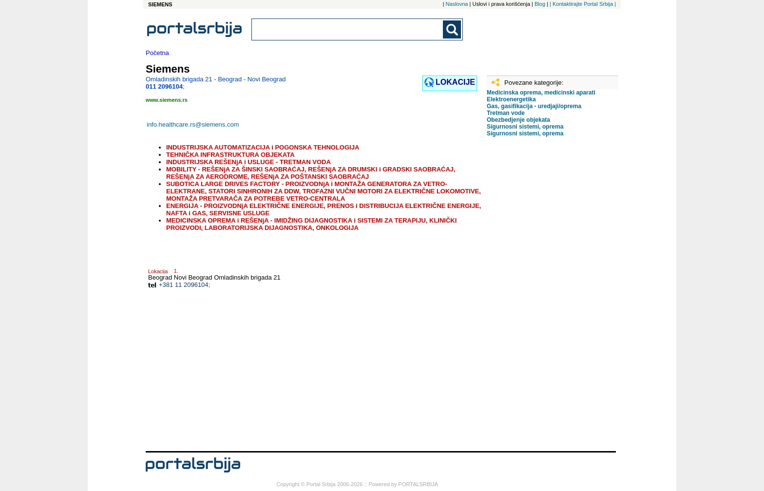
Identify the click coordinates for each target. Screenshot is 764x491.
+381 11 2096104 (184, 284)
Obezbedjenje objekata (518, 119)
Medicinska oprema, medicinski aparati (541, 92)
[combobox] (348, 29)
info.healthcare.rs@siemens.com (193, 124)
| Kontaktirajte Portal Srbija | (583, 4)
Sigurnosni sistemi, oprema (525, 126)
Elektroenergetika (511, 99)
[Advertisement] (535, 297)
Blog (540, 4)
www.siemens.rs (167, 100)
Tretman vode (506, 113)
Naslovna (457, 4)
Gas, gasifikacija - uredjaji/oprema (534, 106)
